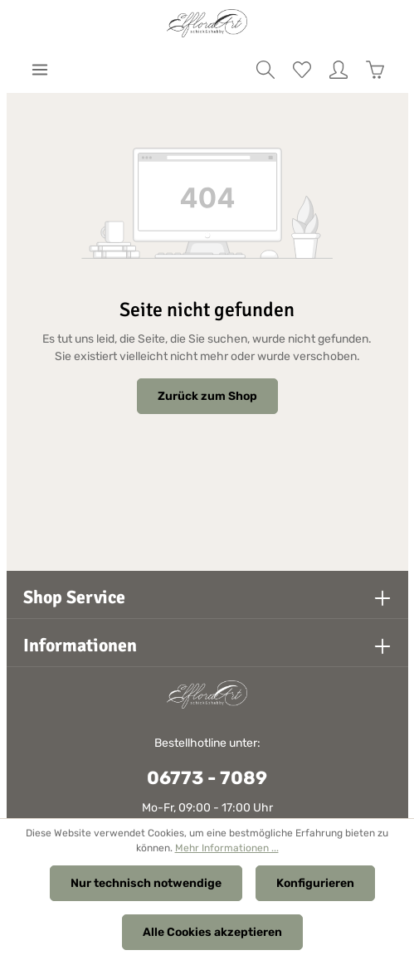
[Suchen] (265, 69)
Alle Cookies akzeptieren (212, 932)
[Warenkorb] (375, 69)
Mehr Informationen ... (227, 848)
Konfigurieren (315, 883)
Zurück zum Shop (207, 396)
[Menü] (39, 69)
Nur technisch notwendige (146, 883)
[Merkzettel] (302, 69)
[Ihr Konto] (338, 69)
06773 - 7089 (207, 778)
